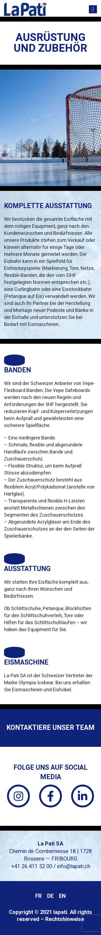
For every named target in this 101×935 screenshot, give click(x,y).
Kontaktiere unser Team (50, 728)
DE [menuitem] (50, 896)
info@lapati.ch (73, 866)
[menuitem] (38, 896)
